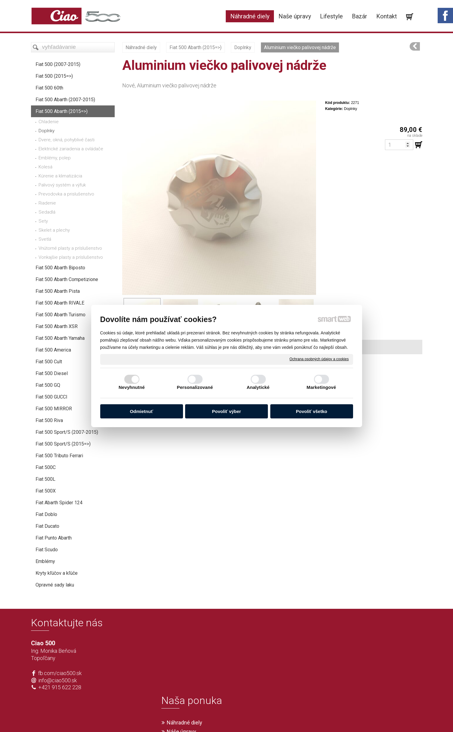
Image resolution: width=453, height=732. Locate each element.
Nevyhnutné (132, 387)
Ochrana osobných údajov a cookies (319, 359)
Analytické (258, 387)
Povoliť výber (226, 411)
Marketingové (321, 387)
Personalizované (195, 387)
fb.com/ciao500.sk (60, 673)
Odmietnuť (141, 411)
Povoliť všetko (311, 411)
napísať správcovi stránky (209, 717)
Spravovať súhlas (316, 717)
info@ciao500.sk (57, 680)
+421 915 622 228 (59, 687)
